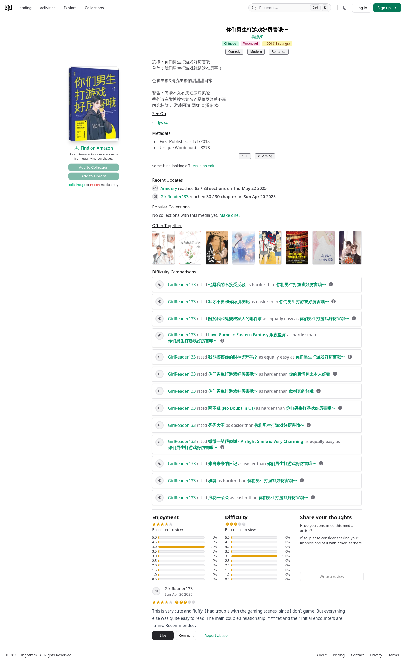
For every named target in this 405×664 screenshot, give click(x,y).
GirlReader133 (174, 196)
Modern (256, 51)
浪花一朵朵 (218, 498)
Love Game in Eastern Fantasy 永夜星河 (247, 335)
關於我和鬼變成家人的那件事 (235, 319)
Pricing (339, 655)
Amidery (168, 188)
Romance (278, 51)
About (321, 655)
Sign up (387, 7)
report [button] (95, 185)
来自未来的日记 (222, 463)
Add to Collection (93, 167)
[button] (154, 524)
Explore (70, 7)
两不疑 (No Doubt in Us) (231, 408)
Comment (186, 635)
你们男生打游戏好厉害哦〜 (301, 284)
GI (155, 196)
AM (155, 188)
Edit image (77, 185)
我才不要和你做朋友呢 (229, 301)
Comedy (234, 51)
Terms (393, 655)
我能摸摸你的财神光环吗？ (233, 357)
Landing (25, 7)
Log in (361, 7)
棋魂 (212, 480)
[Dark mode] (345, 8)
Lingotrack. (28, 655)
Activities (47, 7)
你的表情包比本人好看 (309, 374)
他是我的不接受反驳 (226, 284)
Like (163, 635)
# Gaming (265, 156)
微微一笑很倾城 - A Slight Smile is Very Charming (255, 441)
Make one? (230, 215)
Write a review (332, 576)
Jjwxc (163, 122)
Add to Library (93, 176)
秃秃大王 (216, 425)
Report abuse (216, 635)
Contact (357, 655)
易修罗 (257, 36)
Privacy (376, 655)
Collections (94, 7)
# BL (245, 156)
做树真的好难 (301, 391)
